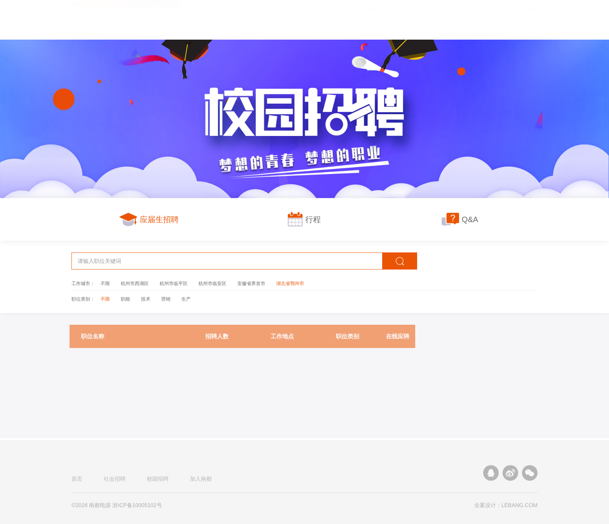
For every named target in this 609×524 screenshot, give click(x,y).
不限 (105, 283)
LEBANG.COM (519, 507)
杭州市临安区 (212, 283)
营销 (166, 298)
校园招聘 (158, 481)
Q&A (460, 219)
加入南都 (201, 481)
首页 (76, 481)
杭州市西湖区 (135, 283)
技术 (145, 298)
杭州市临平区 (174, 283)
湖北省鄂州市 (290, 283)
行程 (304, 219)
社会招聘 (114, 481)
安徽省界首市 (251, 283)
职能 (125, 298)
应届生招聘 (149, 219)
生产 (186, 298)
